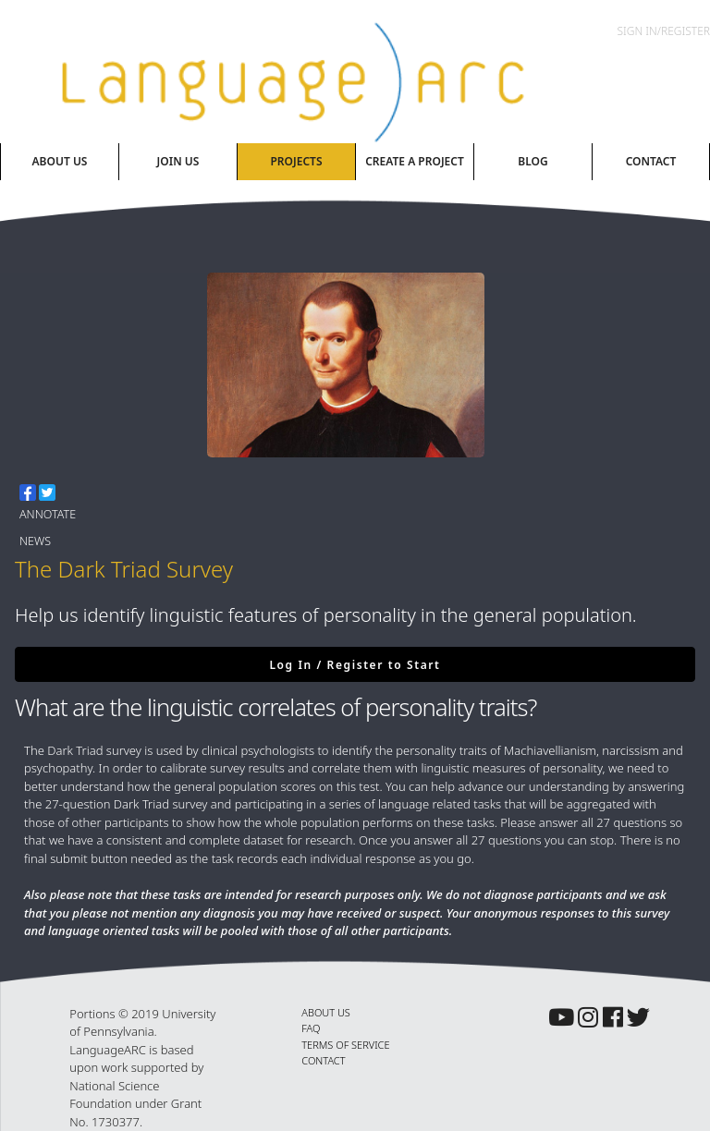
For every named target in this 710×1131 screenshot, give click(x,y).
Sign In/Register (664, 31)
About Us (60, 161)
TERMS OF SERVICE (345, 1045)
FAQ (310, 1028)
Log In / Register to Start (354, 665)
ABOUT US (325, 1012)
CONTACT (323, 1060)
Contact (651, 161)
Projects (296, 161)
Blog (532, 161)
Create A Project (414, 161)
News (35, 541)
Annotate (47, 514)
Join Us (178, 161)
